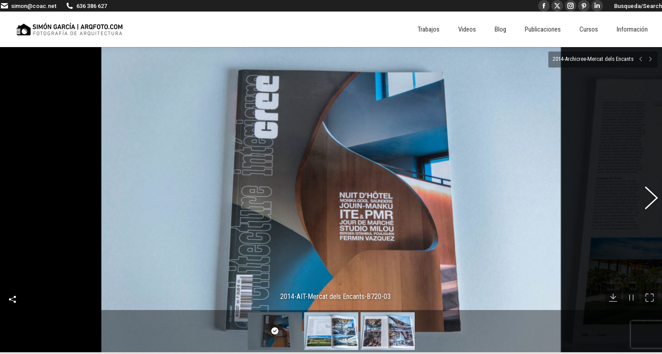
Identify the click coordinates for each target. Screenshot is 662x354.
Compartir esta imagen (12, 286)
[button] (646, 193)
